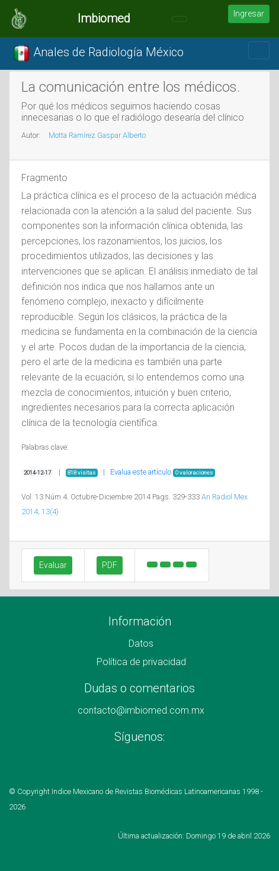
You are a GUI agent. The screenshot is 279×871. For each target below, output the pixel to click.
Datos (141, 643)
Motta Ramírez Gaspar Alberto (97, 135)
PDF (109, 565)
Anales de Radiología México (98, 53)
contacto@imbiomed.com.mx (141, 710)
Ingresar (248, 13)
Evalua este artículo (140, 471)
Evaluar (53, 565)
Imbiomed (104, 18)
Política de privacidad (141, 661)
